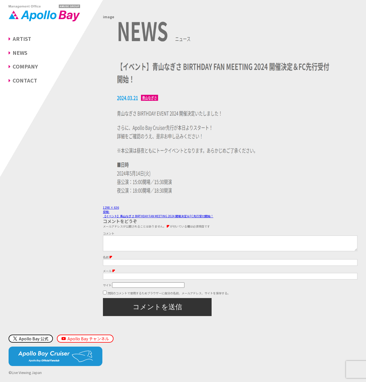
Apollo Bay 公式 (30, 341)
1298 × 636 (111, 207)
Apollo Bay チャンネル (88, 341)
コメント (108, 233)
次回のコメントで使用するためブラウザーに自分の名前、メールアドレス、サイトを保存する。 (168, 296)
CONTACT (25, 80)
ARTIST (22, 38)
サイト (107, 288)
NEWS (20, 52)
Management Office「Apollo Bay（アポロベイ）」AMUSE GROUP (44, 12)
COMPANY (25, 66)
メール (109, 274)
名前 (107, 260)
